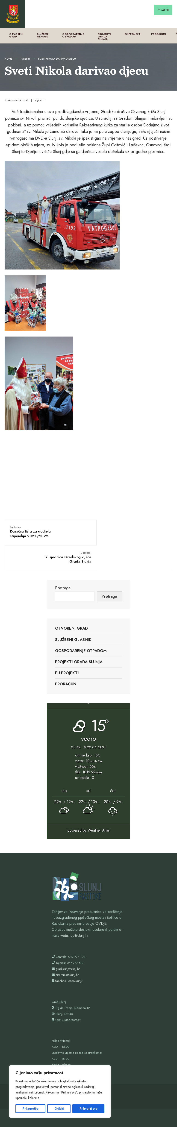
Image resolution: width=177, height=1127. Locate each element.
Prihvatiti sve (88, 1108)
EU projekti (132, 27)
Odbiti (59, 1108)
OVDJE (101, 891)
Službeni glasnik (42, 29)
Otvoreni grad (16, 29)
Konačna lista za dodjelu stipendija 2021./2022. (30, 525)
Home (8, 52)
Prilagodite (30, 1108)
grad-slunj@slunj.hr (68, 936)
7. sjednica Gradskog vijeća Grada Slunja (143, 525)
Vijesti (25, 52)
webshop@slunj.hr (74, 903)
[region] (60, 1091)
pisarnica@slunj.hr (67, 942)
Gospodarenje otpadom (73, 29)
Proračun (158, 27)
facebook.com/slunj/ (69, 948)
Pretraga (63, 556)
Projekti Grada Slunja (104, 30)
